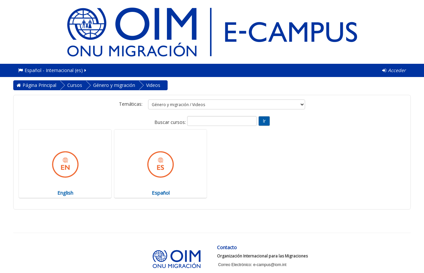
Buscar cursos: (170, 122)
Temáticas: (130, 104)
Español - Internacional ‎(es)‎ (52, 70)
